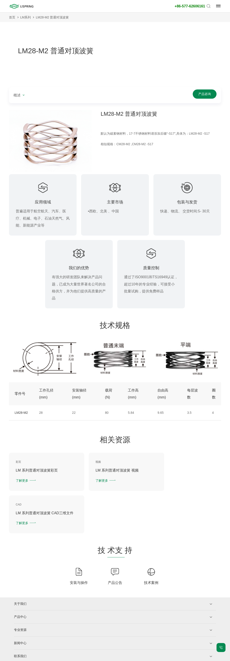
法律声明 (97, 656)
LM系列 (25, 17)
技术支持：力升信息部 (170, 656)
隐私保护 (80, 656)
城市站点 (130, 656)
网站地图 (113, 656)
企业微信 (31, 636)
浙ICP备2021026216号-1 (55, 656)
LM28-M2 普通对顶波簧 (52, 17)
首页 (12, 17)
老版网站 (146, 656)
